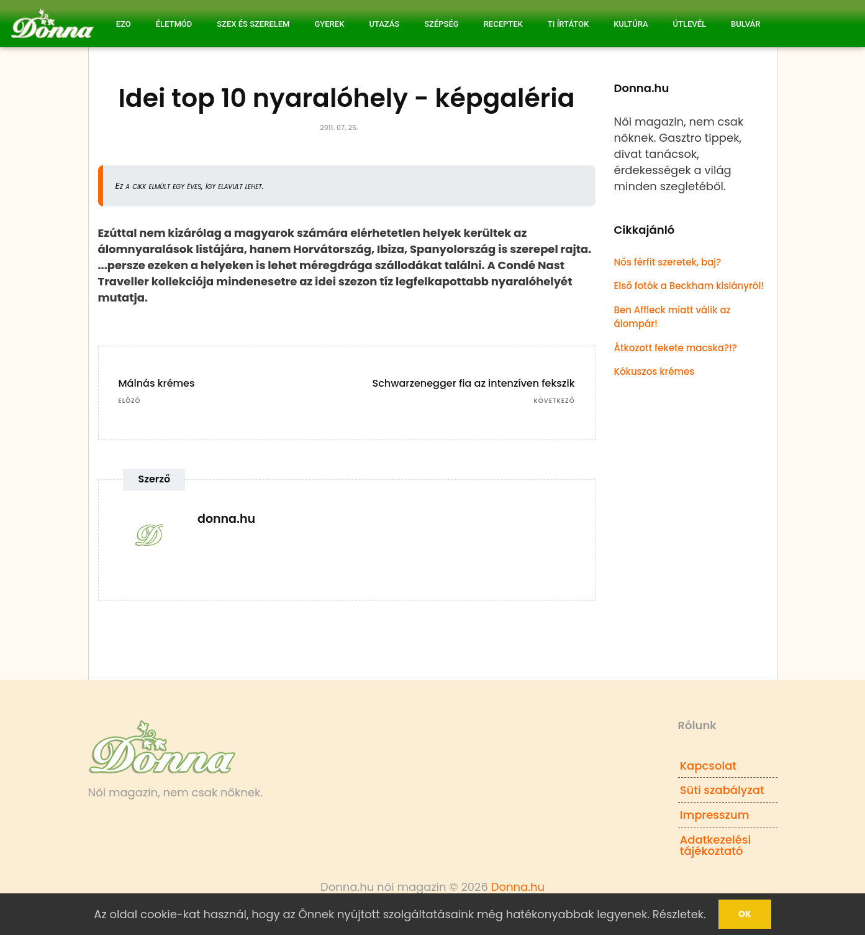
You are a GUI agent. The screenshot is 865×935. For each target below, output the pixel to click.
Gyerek (329, 24)
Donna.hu (518, 887)
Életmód (174, 24)
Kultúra (631, 24)
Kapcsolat (708, 765)
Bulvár (745, 24)
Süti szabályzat (722, 790)
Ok (744, 914)
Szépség (441, 24)
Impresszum (715, 814)
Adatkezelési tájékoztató (715, 845)
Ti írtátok (568, 24)
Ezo (123, 24)
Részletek (678, 914)
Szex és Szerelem (253, 24)
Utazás (384, 24)
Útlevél (690, 24)
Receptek (503, 24)
